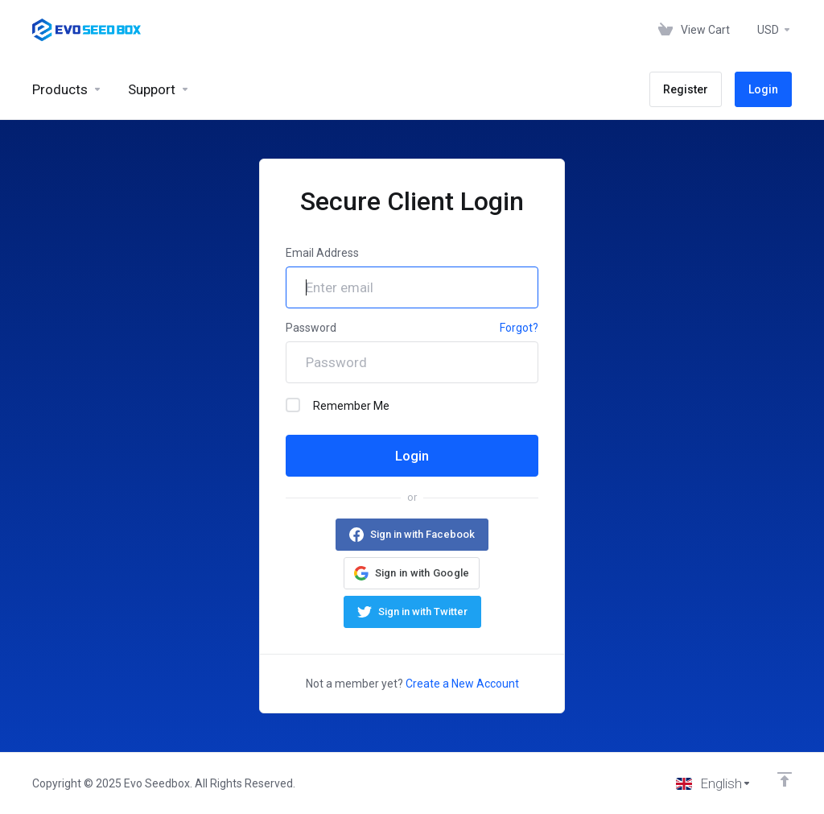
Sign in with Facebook (422, 534)
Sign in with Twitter (423, 611)
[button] (412, 573)
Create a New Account (462, 683)
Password (311, 327)
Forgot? (519, 327)
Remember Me (337, 405)
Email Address (322, 252)
